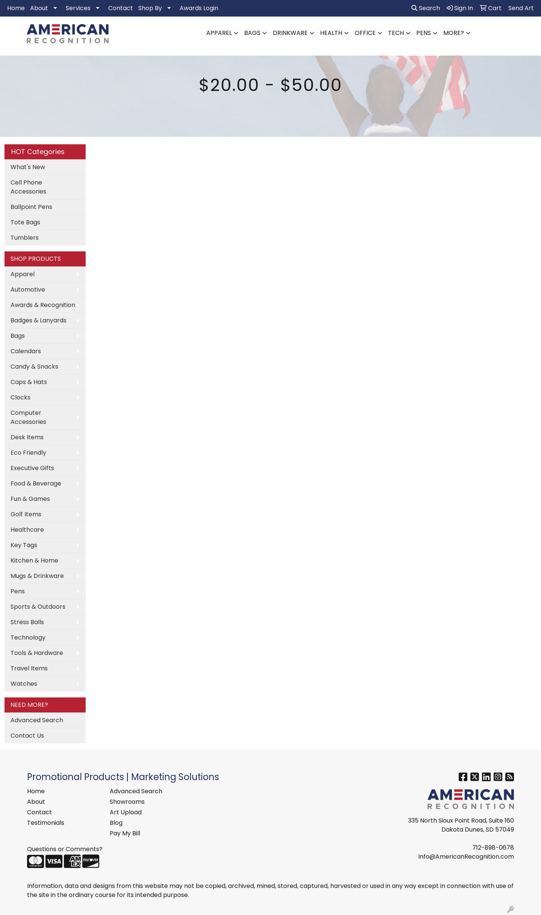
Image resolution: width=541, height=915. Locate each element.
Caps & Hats (29, 382)
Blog (116, 822)
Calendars (26, 351)
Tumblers (25, 237)
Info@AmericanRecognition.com (466, 856)
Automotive (28, 289)
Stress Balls (27, 622)
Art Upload (126, 812)
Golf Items (26, 514)
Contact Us (27, 735)
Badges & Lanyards (38, 320)
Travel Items (29, 668)
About (39, 8)
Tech (396, 33)
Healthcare (27, 529)
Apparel (219, 33)
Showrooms (127, 801)
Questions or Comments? (65, 849)
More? (453, 33)
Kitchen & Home (34, 560)
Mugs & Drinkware (37, 576)
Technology (28, 637)
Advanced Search (37, 720)
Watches (24, 683)
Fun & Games (30, 499)
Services (78, 8)
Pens (423, 33)
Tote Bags (25, 222)
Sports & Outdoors (38, 606)
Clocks (20, 397)
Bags (252, 33)
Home (16, 8)
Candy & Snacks (34, 366)
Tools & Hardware (37, 653)
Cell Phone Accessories (28, 187)
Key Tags (24, 545)
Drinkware (290, 33)
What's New (28, 167)
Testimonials (45, 822)
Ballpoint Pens (31, 207)
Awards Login (199, 8)
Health (331, 33)
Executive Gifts (32, 468)
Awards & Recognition (43, 305)
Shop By (150, 8)
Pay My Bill (125, 833)
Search (425, 8)
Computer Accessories (28, 417)
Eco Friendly (28, 452)
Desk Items (27, 437)
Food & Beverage (36, 483)
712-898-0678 (493, 847)
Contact (120, 8)
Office (365, 33)
